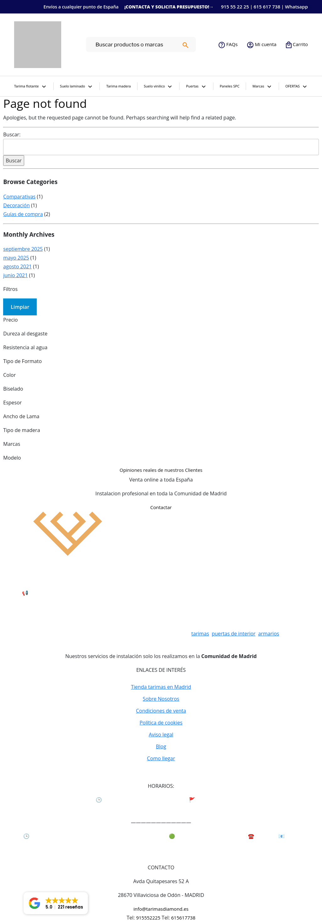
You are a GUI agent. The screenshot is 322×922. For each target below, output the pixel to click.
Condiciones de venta (161, 710)
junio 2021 (15, 275)
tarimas (200, 633)
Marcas (262, 87)
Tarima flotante (30, 87)
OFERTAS (296, 87)
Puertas (196, 87)
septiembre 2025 (23, 248)
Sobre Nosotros (161, 698)
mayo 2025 (16, 257)
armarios (268, 633)
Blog (161, 746)
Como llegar (161, 758)
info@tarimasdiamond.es (161, 909)
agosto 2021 (17, 266)
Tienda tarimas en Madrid (161, 686)
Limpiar (20, 306)
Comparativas (19, 196)
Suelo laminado (76, 87)
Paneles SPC (229, 86)
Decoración (16, 205)
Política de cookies (161, 722)
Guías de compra (23, 214)
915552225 (148, 917)
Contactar (161, 507)
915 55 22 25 (235, 6)
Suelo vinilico (158, 87)
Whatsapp (296, 6)
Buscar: (11, 134)
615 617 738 (267, 6)
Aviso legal (161, 734)
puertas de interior (233, 633)
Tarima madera (118, 86)
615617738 (183, 917)
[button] (56, 903)
